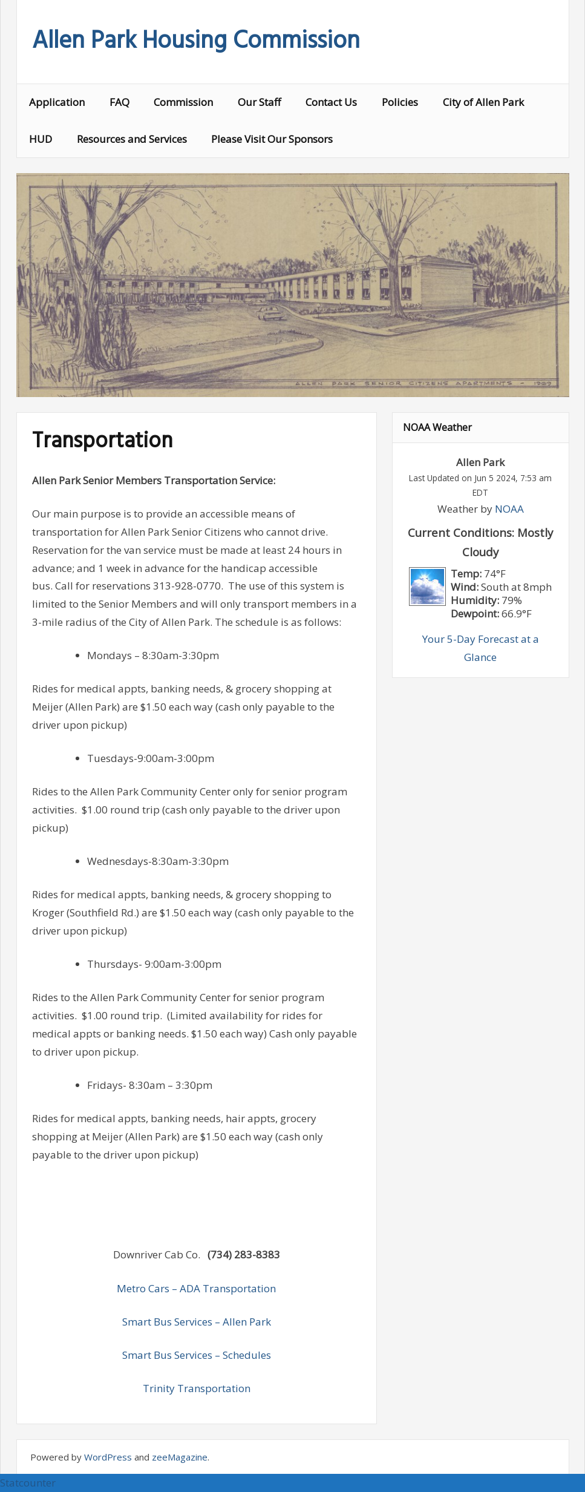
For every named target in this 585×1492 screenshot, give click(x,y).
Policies (400, 102)
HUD (40, 139)
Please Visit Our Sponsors (272, 139)
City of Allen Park (483, 102)
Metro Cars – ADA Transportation (196, 1288)
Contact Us (331, 102)
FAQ (119, 102)
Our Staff (259, 102)
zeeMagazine (180, 1457)
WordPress (108, 1457)
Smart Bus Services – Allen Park (196, 1322)
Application (57, 102)
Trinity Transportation (196, 1388)
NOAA (509, 509)
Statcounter (28, 1483)
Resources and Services (132, 139)
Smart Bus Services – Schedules (196, 1355)
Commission (183, 102)
